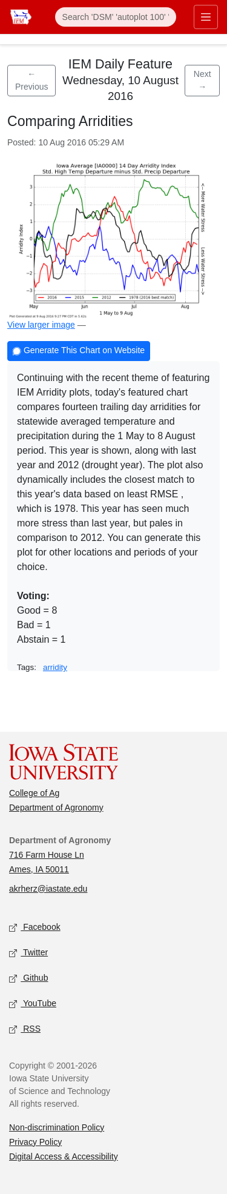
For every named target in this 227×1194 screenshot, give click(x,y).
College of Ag (34, 793)
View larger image (41, 325)
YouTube (32, 1003)
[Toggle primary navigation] (206, 17)
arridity (55, 667)
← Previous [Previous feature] (31, 80)
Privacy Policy (35, 1142)
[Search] (115, 17)
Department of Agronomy (56, 807)
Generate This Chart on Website (79, 351)
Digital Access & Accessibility (63, 1156)
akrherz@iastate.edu (48, 889)
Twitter (28, 952)
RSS (25, 1029)
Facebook (35, 927)
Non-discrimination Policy (56, 1127)
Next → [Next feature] (202, 80)
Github (28, 978)
